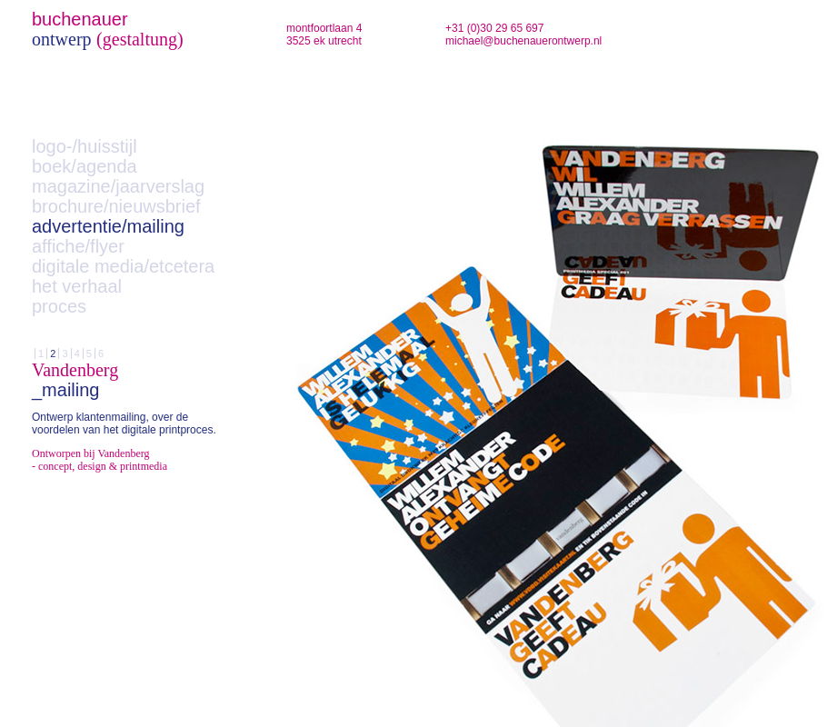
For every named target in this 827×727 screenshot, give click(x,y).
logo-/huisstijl (84, 146)
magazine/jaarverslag (118, 186)
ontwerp (62, 39)
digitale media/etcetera (123, 266)
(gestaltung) (140, 39)
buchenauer (80, 19)
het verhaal (77, 286)
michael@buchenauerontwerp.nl (523, 41)
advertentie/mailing (108, 226)
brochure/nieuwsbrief (116, 206)
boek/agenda (84, 166)
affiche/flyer (78, 246)
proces (59, 306)
